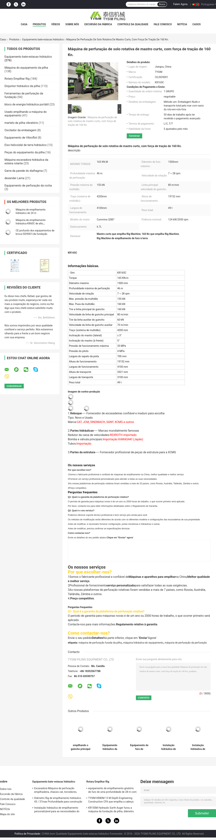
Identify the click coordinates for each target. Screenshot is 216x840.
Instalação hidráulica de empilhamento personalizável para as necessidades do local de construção (56, 810)
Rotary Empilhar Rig (17, 78)
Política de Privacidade (27, 833)
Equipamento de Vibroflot (20, 137)
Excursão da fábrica (98, 24)
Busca (162, 4)
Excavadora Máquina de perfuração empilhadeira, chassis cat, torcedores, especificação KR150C (55, 790)
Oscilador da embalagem (20, 130)
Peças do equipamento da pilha (24, 152)
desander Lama (14, 178)
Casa (24, 24)
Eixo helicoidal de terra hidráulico (25, 145)
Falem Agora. (180, 4)
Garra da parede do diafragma (23, 170)
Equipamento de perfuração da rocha (28, 185)
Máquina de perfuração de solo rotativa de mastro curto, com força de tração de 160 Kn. (92, 121)
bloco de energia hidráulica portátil (26, 104)
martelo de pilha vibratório (21, 123)
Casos (196, 24)
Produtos (39, 24)
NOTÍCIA (182, 24)
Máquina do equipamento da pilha (26, 67)
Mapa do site (7, 814)
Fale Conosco (163, 24)
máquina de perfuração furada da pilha (100, 642)
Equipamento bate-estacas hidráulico (43, 39)
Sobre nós (72, 24)
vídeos (55, 24)
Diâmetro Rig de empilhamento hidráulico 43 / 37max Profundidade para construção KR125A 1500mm (58, 800)
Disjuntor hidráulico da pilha (22, 86)
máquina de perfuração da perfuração (186, 642)
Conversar (134, 135)
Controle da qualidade (132, 24)
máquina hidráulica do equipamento (143, 642)
